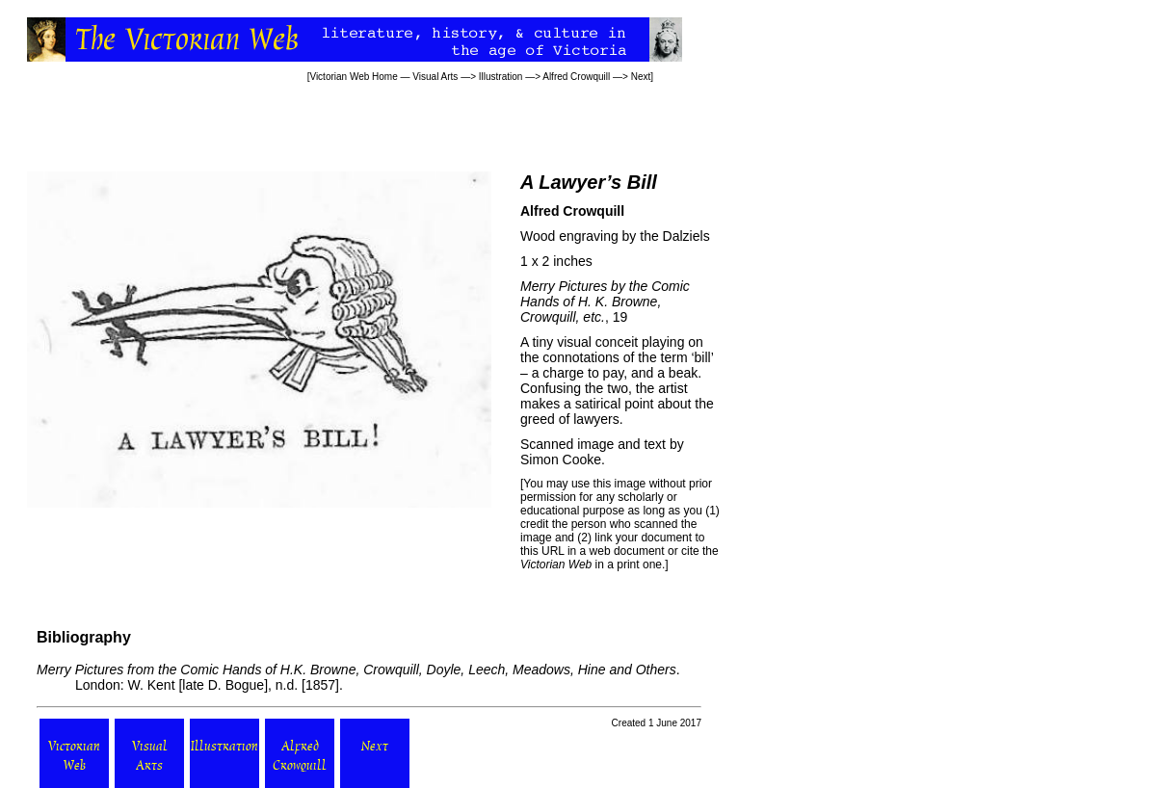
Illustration (501, 76)
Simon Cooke (560, 459)
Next (641, 76)
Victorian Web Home (353, 76)
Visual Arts (435, 76)
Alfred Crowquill (576, 76)
